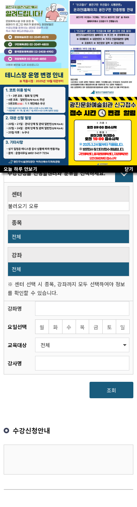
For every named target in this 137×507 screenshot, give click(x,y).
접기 (68, 173)
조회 (111, 390)
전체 (16, 236)
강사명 (15, 363)
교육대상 (17, 345)
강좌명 (15, 308)
